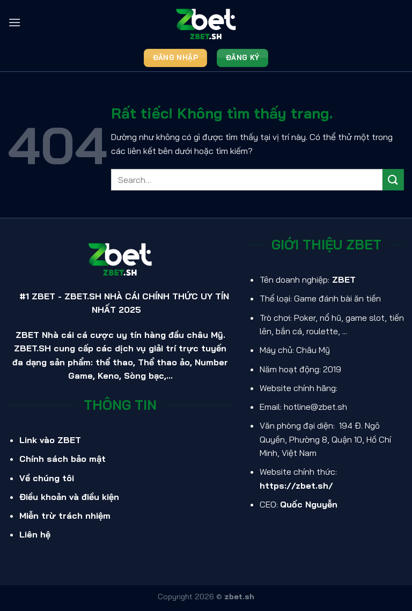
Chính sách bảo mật (62, 458)
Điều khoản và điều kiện (69, 496)
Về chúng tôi (46, 478)
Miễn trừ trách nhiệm (65, 515)
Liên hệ (34, 534)
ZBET (27, 334)
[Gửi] (393, 179)
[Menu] (14, 22)
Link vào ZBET (50, 440)
